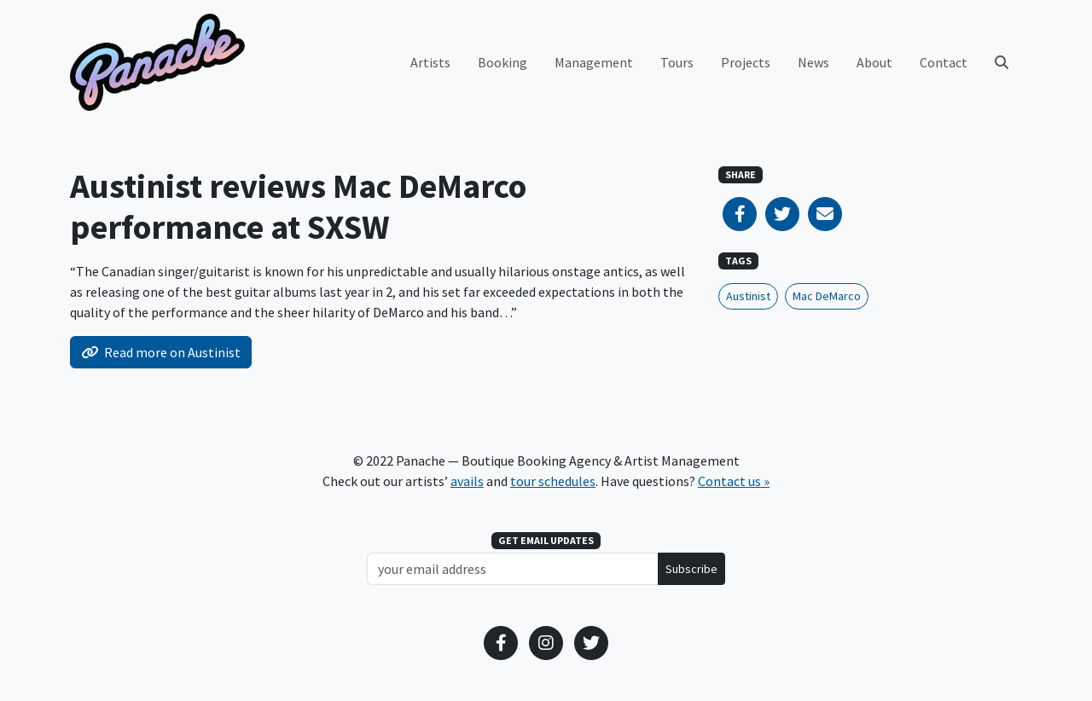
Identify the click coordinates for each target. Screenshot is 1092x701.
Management (594, 62)
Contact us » (734, 481)
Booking (502, 62)
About (874, 62)
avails (467, 481)
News (813, 62)
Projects (745, 62)
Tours (677, 62)
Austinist (748, 296)
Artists (430, 62)
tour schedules (552, 481)
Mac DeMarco (827, 296)
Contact (943, 62)
